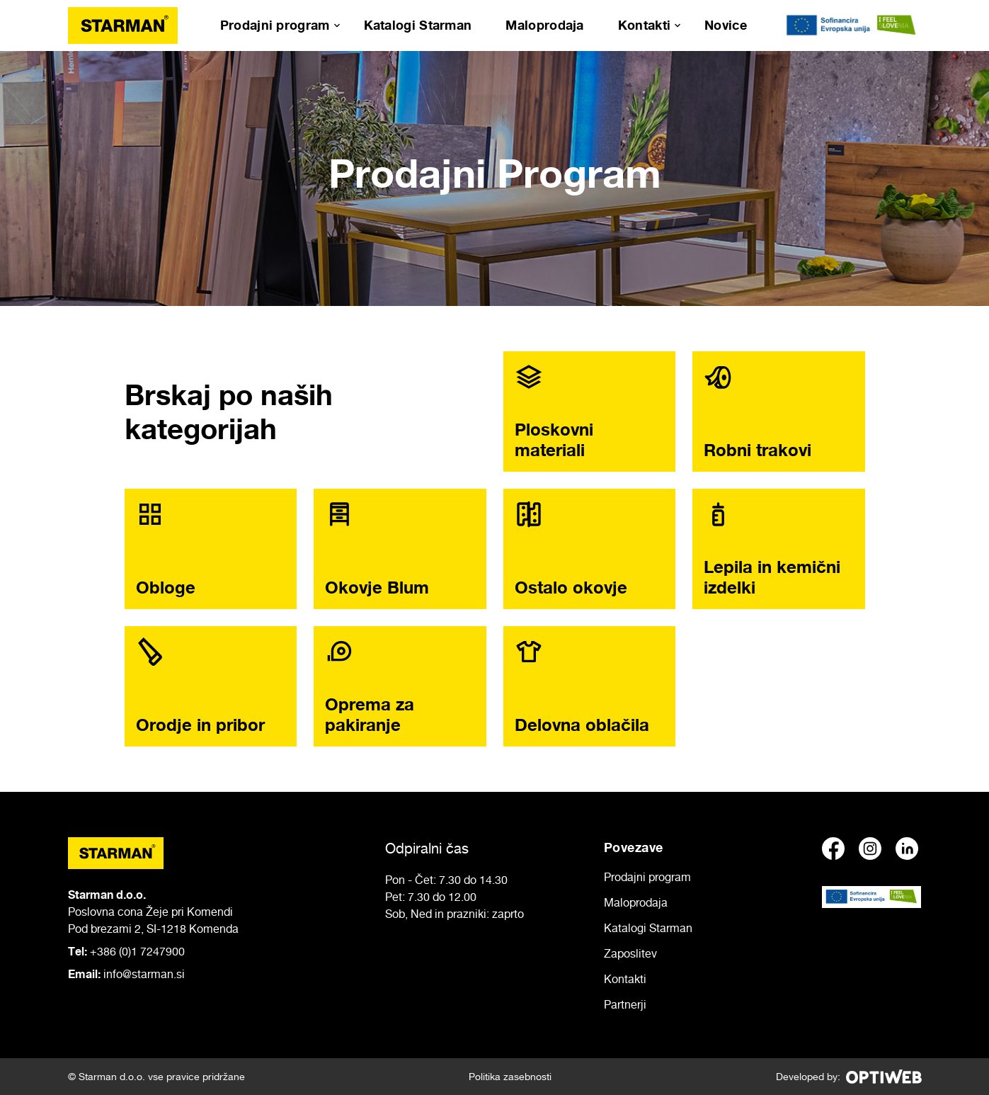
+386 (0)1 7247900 (137, 951)
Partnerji (625, 1004)
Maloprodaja (544, 25)
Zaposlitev (630, 953)
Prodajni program (275, 25)
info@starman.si (144, 974)
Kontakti (644, 25)
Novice (725, 25)
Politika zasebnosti (510, 1076)
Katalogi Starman (418, 25)
